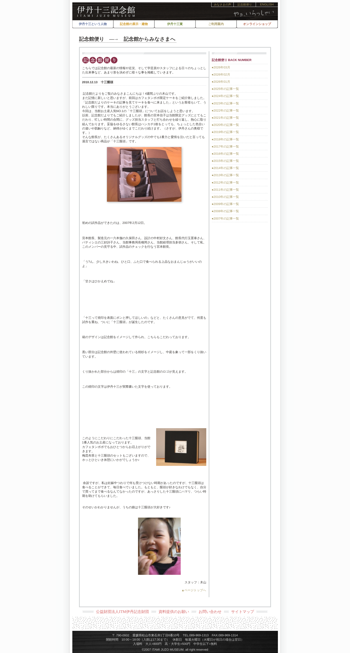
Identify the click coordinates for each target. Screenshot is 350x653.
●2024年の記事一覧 (225, 96)
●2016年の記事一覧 (225, 153)
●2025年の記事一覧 (225, 89)
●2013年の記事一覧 (225, 175)
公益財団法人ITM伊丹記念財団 (122, 612)
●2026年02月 (221, 74)
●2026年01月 (221, 81)
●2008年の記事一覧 (225, 211)
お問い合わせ (210, 612)
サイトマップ (242, 612)
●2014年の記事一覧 (225, 168)
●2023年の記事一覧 (225, 103)
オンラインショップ (257, 24)
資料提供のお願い (174, 612)
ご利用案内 (216, 24)
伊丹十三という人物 (93, 24)
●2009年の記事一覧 (225, 204)
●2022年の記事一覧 (225, 110)
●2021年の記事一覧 (225, 117)
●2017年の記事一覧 (225, 146)
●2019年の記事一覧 (225, 132)
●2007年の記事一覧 (225, 218)
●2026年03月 (221, 67)
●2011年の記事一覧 (225, 189)
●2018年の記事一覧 (225, 139)
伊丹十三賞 (175, 24)
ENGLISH (267, 4)
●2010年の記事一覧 (225, 197)
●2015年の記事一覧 (225, 161)
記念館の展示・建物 (134, 24)
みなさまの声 (222, 4)
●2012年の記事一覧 (225, 182)
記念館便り (245, 4)
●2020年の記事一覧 (225, 125)
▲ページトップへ (193, 590)
